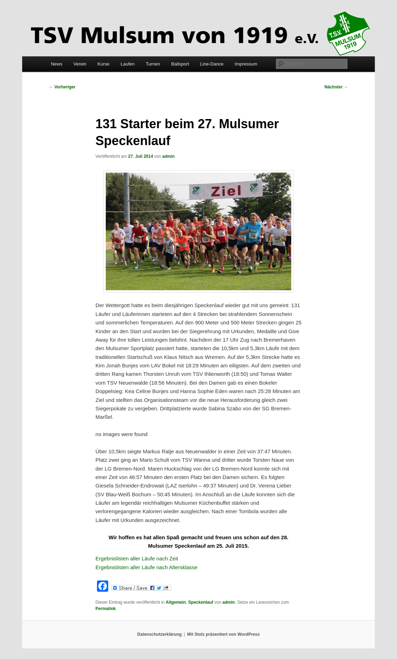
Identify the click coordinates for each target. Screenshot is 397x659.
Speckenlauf (200, 602)
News (56, 64)
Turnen (153, 64)
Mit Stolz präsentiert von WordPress (223, 634)
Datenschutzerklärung (159, 634)
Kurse (104, 64)
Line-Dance (212, 64)
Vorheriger (62, 87)
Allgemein (176, 602)
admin (168, 156)
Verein (79, 64)
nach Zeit (167, 558)
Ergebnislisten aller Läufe (126, 558)
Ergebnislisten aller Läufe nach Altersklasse (147, 567)
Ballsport (180, 64)
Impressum (246, 64)
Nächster (336, 87)
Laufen (128, 64)
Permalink (106, 608)
